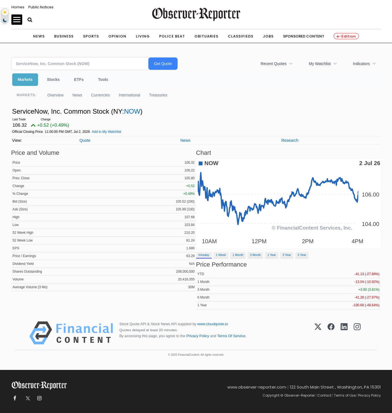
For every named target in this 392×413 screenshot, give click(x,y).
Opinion (117, 36)
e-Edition (346, 36)
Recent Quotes (273, 63)
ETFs (79, 79)
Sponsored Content (303, 36)
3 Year (287, 255)
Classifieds (240, 36)
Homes (17, 7)
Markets (25, 79)
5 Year (302, 255)
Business (64, 36)
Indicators (361, 63)
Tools (103, 79)
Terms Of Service (231, 336)
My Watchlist (320, 63)
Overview (55, 95)
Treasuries (158, 95)
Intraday (203, 255)
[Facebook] (331, 333)
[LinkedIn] (344, 333)
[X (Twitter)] (318, 333)
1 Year (271, 255)
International (129, 95)
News (39, 36)
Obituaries (206, 36)
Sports (91, 36)
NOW (132, 111)
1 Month (238, 255)
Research (290, 140)
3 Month (255, 255)
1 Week (221, 255)
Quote (84, 140)
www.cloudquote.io (212, 324)
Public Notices (41, 7)
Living (143, 36)
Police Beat (172, 36)
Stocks (53, 79)
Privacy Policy (197, 336)
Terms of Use (345, 395)
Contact (324, 395)
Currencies (100, 95)
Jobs (268, 36)
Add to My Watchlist (106, 132)
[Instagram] (357, 333)
